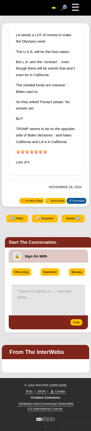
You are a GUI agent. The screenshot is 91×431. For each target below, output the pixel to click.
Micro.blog (21, 272)
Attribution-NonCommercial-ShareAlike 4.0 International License (45, 406)
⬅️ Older (17, 218)
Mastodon (50, 272)
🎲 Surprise (44, 218)
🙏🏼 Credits (57, 391)
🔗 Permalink (77, 200)
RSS (29, 391)
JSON (41, 391)
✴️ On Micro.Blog (31, 200)
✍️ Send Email (55, 200)
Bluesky (77, 272)
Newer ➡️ (73, 218)
